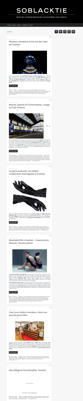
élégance (40, 158)
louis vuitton (43, 357)
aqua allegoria (24, 397)
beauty (25, 398)
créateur (37, 227)
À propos (19, 25)
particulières (38, 357)
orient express (45, 91)
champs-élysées (30, 230)
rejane (29, 156)
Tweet (17, 46)
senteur (20, 230)
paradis (32, 156)
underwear (27, 298)
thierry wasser (36, 230)
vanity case (22, 159)
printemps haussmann (27, 300)
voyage (35, 91)
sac (15, 156)
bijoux (33, 93)
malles (36, 158)
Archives (14, 25)
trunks (26, 157)
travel (38, 91)
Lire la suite (14, 85)
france (47, 228)
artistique (15, 158)
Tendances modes (21, 357)
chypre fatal (40, 299)
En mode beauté (33, 393)
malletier (15, 157)
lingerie (19, 298)
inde (49, 91)
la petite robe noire (28, 227)
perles (35, 93)
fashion (20, 228)
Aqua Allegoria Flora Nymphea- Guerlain (27, 370)
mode (16, 298)
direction (20, 158)
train (41, 91)
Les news (25, 90)
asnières (10, 358)
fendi (33, 358)
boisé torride (45, 299)
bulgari (23, 358)
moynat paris (11, 156)
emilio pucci (37, 358)
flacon (39, 92)
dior (13, 358)
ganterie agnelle (43, 227)
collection (14, 159)
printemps (40, 300)
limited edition (15, 93)
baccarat (28, 91)
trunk (29, 157)
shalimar (32, 91)
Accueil (9, 25)
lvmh (21, 91)
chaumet (26, 358)
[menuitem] (9, 25)
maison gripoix (27, 92)
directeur (10, 158)
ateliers (48, 357)
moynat (48, 155)
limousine (39, 156)
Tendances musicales (13, 397)
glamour (20, 93)
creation (30, 228)
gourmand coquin (33, 299)
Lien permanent (13, 90)
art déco (18, 159)
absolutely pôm (19, 297)
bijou (30, 93)
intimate (10, 299)
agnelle (48, 227)
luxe (31, 157)
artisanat (47, 158)
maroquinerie (22, 157)
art (17, 158)
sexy (13, 299)
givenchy (19, 358)
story (43, 157)
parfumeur (32, 92)
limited (39, 297)
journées (33, 357)
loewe (41, 358)
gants (10, 228)
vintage (24, 91)
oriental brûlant (19, 300)
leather (43, 158)
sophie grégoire (42, 228)
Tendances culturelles (31, 296)
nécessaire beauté (28, 159)
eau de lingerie (21, 299)
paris (47, 298)
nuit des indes (11, 92)
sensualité (43, 93)
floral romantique (12, 300)
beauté (34, 159)
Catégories (25, 25)
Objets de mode (30, 90)
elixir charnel (27, 299)
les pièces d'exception (19, 92)
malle (33, 158)
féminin (27, 93)
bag (17, 156)
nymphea (32, 397)
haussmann (35, 300)
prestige (42, 92)
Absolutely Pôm (12, 215)
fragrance (24, 230)
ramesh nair (47, 157)
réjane (26, 156)
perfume (17, 230)
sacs (18, 157)
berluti (16, 358)
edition (43, 297)
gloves (13, 228)
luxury (34, 157)
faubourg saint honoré (27, 158)
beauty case (38, 159)
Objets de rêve (37, 90)
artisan (10, 159)
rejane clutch (43, 156)
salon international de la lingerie (39, 298)
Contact (31, 25)
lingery (22, 298)
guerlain (18, 91)
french (10, 230)
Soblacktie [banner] (41, 11)
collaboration (25, 228)
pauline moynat (38, 157)
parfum (36, 92)
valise (35, 156)
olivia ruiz (40, 397)
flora (29, 397)
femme (23, 93)
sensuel (38, 93)
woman (23, 156)
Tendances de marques (37, 155)
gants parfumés (36, 228)
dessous (30, 298)
